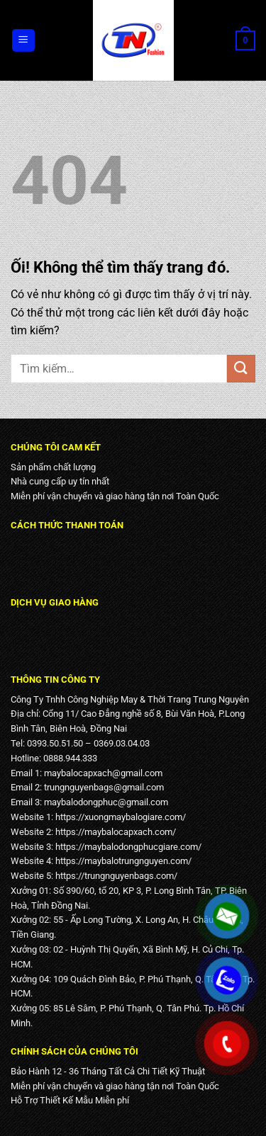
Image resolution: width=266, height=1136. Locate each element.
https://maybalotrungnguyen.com (121, 861)
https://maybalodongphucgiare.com (126, 846)
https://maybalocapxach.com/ (115, 832)
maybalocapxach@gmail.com (103, 773)
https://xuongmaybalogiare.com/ (120, 817)
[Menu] (23, 40)
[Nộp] (241, 368)
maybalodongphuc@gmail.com (106, 802)
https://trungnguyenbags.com (114, 875)
